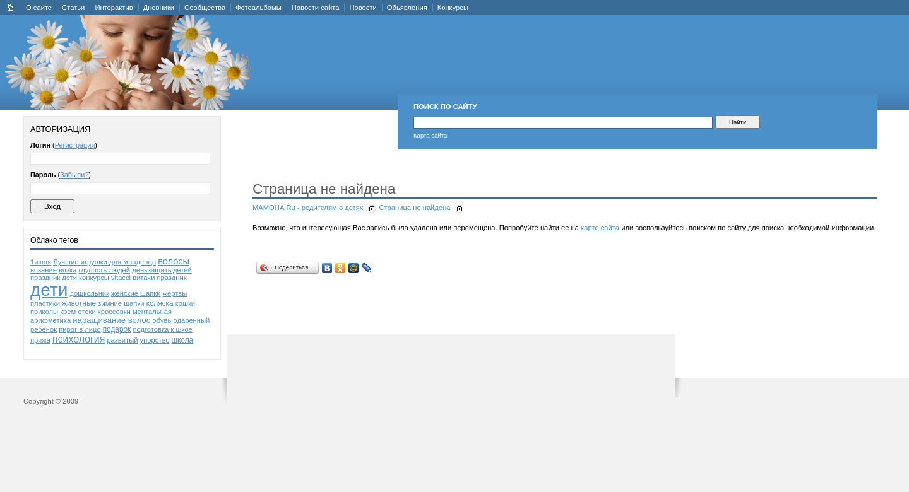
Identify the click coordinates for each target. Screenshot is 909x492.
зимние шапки (121, 303)
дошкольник (89, 293)
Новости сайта (316, 7)
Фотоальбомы (258, 7)
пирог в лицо (79, 329)
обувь (162, 320)
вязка (67, 270)
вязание (43, 270)
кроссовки (114, 311)
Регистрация (75, 145)
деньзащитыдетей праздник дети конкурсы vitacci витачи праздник (111, 273)
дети (49, 290)
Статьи (73, 7)
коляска (160, 303)
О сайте (39, 7)
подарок (117, 329)
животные (79, 303)
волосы (173, 261)
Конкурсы (452, 7)
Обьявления (407, 7)
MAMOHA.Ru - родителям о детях (307, 207)
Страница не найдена (414, 207)
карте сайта (600, 227)
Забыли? (74, 175)
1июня (40, 262)
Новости (362, 7)
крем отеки (77, 311)
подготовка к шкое (162, 329)
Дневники (159, 7)
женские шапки (135, 293)
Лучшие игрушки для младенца (104, 262)
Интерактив (114, 7)
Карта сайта (430, 135)
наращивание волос (111, 320)
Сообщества (204, 7)
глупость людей (104, 270)
